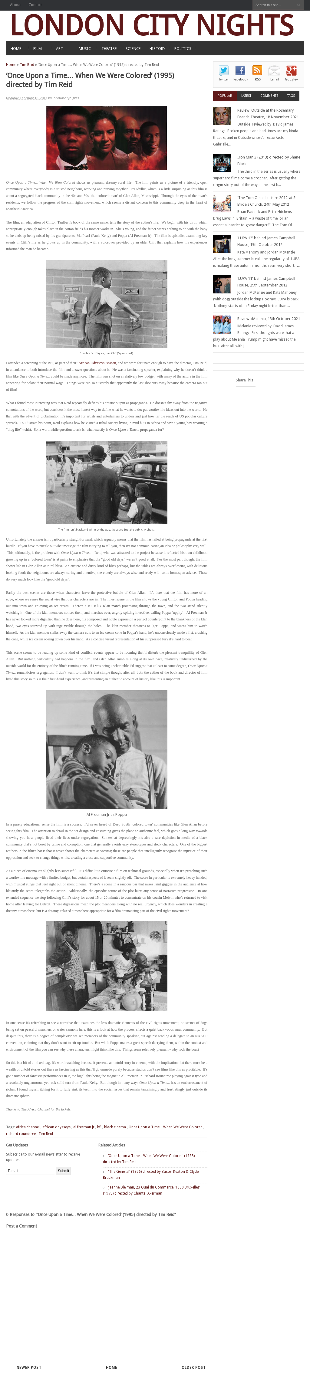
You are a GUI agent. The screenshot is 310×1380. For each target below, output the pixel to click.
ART (59, 48)
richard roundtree (21, 1134)
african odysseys (56, 1127)
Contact (35, 4)
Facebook (240, 79)
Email (274, 79)
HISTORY (157, 48)
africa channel (28, 1127)
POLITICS (182, 48)
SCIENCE (133, 48)
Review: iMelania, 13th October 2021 (268, 318)
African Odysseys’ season (97, 363)
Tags (291, 96)
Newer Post (29, 1367)
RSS (258, 79)
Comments (269, 96)
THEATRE (109, 48)
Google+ (291, 79)
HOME (16, 48)
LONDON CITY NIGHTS (151, 25)
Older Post (194, 1367)
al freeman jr (83, 1127)
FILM (37, 48)
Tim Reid (27, 65)
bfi (99, 1127)
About (15, 4)
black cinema (115, 1127)
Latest (246, 96)
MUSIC (85, 48)
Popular (225, 96)
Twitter (224, 79)
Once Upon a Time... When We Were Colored (166, 1127)
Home (11, 65)
